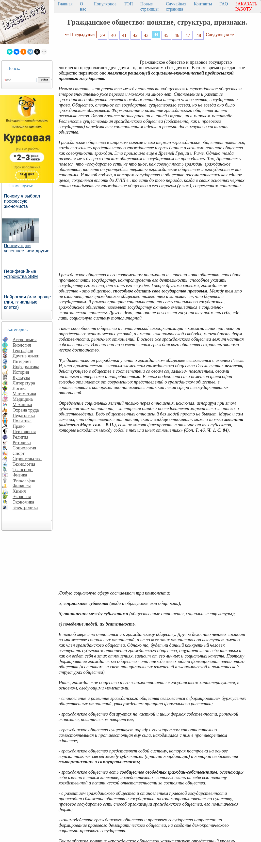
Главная (65, 3)
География (23, 350)
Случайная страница (176, 6)
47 (188, 35)
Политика (22, 420)
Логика (19, 388)
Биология (22, 345)
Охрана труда (26, 410)
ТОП (128, 3)
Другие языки (26, 355)
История (21, 372)
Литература (24, 382)
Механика (22, 404)
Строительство (27, 458)
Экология (22, 496)
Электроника (25, 507)
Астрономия (25, 339)
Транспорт (23, 469)
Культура (21, 377)
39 (102, 35)
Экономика (23, 502)
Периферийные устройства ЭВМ (21, 274)
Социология (24, 447)
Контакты (203, 3)
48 (198, 35)
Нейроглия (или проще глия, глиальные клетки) (27, 302)
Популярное (105, 3)
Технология (24, 464)
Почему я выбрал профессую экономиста (22, 201)
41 (124, 35)
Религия (20, 437)
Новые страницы (149, 6)
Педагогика (24, 415)
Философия (24, 480)
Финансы (22, 485)
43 (146, 35)
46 (177, 35)
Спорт (19, 453)
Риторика (22, 442)
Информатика (26, 366)
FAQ (223, 3)
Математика (24, 393)
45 (166, 35)
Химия (19, 491)
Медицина (23, 399)
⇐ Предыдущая (80, 34)
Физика (20, 474)
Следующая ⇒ (220, 34)
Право (19, 426)
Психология (24, 431)
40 (113, 35)
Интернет (22, 361)
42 (135, 35)
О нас (83, 6)
